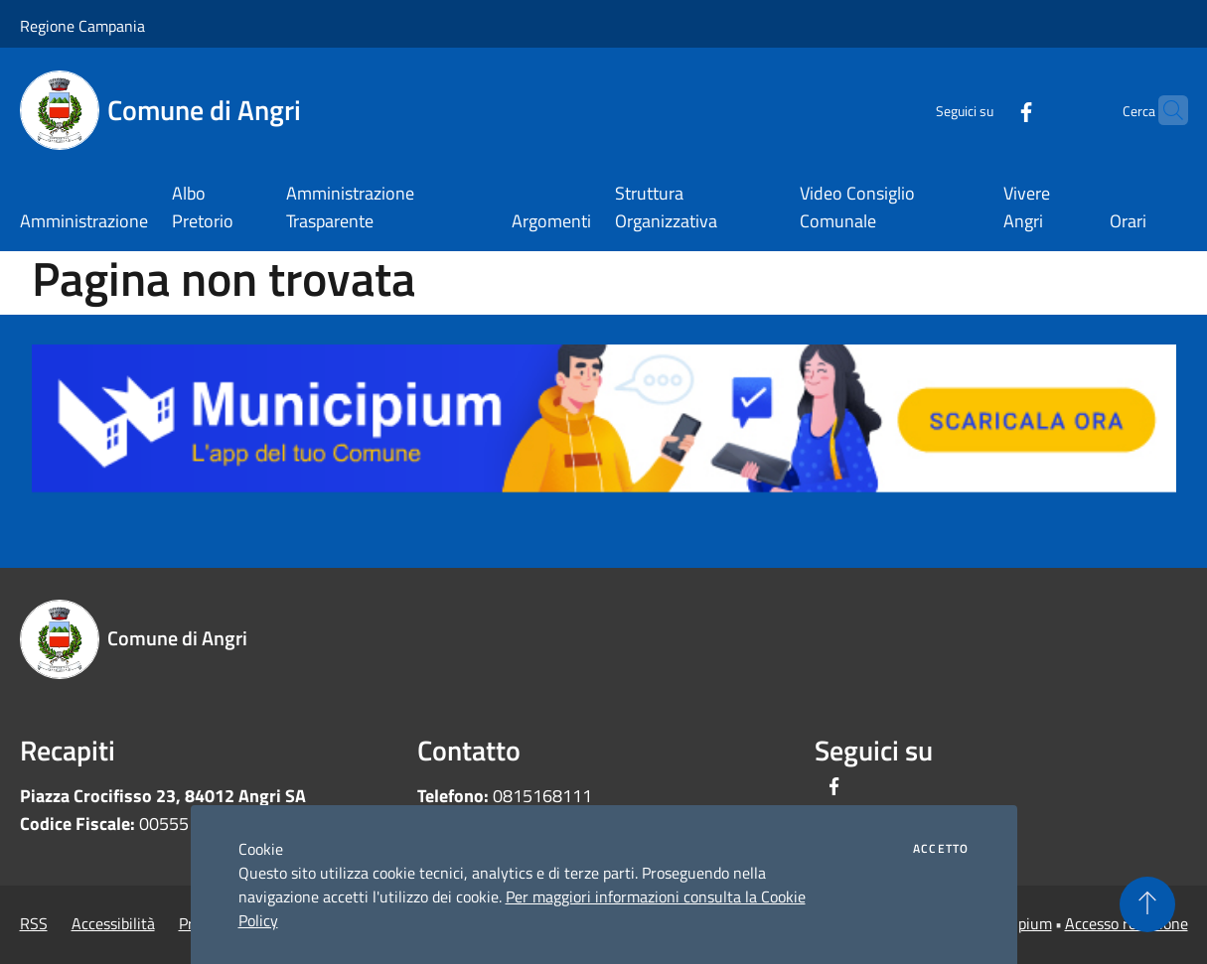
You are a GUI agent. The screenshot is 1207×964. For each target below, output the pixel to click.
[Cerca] (1164, 110)
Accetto (941, 849)
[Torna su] (1147, 904)
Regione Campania (82, 26)
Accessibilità (113, 923)
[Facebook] (987, 109)
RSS (34, 923)
